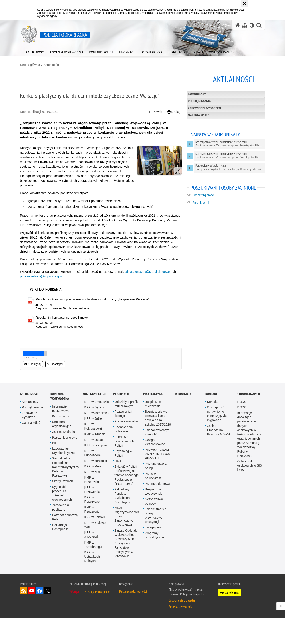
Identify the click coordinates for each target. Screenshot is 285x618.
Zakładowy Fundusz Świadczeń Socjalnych (122, 495)
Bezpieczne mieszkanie (153, 404)
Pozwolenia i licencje (123, 414)
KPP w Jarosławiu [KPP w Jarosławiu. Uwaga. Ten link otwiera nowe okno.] (96, 413)
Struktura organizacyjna (61, 424)
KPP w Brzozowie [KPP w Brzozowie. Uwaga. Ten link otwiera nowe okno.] (96, 402)
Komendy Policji (94, 394)
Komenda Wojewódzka (59, 396)
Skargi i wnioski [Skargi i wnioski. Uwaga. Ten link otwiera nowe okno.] (62, 481)
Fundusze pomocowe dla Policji (125, 441)
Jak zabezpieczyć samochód (157, 432)
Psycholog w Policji (123, 453)
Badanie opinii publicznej (124, 429)
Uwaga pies (153, 527)
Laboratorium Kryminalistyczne (63, 451)
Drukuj (173, 112)
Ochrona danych (248, 394)
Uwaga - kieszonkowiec (155, 442)
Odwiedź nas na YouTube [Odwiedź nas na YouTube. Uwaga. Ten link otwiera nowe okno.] (31, 590)
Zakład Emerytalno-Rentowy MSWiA (218, 430)
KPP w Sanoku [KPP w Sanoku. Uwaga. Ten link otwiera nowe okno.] (94, 517)
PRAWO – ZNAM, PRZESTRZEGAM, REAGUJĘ (158, 454)
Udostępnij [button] (32, 364)
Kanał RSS (23, 590)
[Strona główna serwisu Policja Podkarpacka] (237, 25)
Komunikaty (197, 94)
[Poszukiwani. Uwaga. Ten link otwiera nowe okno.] (228, 203)
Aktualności (51, 65)
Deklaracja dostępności (133, 591)
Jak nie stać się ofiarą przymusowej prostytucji (155, 515)
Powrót (155, 112)
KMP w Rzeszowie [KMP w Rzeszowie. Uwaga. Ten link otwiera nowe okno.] (92, 509)
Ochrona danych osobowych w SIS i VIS (249, 465)
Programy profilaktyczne (154, 535)
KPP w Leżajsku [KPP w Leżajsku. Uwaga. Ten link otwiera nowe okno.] (95, 445)
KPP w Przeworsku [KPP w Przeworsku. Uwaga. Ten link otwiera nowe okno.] (92, 490)
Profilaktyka (153, 394)
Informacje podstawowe (60, 408)
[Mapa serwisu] (244, 25)
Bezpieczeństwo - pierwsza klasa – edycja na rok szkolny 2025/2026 (158, 418)
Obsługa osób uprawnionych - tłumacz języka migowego (217, 414)
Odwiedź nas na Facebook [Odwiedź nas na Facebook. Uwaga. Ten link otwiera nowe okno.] (39, 590)
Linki (118, 461)
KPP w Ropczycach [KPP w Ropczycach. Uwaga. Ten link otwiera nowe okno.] (92, 499)
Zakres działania (63, 432)
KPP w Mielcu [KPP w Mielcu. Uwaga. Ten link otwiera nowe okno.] (94, 466)
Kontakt (211, 394)
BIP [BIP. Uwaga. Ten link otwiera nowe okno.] (54, 443)
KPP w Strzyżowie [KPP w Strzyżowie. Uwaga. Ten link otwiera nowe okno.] (92, 534)
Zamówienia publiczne (60, 507)
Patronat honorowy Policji (65, 517)
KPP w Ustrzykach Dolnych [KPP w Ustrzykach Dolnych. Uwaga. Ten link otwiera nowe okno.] (92, 557)
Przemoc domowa (157, 483)
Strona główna (30, 65)
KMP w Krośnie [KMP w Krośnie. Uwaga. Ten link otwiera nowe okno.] (95, 434)
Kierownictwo (61, 416)
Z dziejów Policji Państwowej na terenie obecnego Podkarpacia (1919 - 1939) (127, 475)
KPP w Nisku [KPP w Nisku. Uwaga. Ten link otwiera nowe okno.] (93, 472)
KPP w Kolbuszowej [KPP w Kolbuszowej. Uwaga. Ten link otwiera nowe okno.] (93, 426)
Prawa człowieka (126, 421)
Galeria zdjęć (198, 115)
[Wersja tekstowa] (252, 25)
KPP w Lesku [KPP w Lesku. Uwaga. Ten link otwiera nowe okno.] (93, 439)
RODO (242, 402)
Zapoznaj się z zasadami (183, 600)
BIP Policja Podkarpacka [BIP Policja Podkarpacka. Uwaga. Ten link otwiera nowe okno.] (96, 591)
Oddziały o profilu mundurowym (127, 404)
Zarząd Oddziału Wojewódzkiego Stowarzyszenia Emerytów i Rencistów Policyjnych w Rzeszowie (126, 543)
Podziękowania (199, 101)
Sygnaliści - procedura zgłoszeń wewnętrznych (62, 493)
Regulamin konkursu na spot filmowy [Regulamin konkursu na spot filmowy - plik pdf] (62, 317)
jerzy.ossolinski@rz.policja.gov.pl (42, 276)
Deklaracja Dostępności (60, 527)
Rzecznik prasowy (64, 437)
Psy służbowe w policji (156, 466)
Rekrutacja (183, 394)
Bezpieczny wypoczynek (153, 491)
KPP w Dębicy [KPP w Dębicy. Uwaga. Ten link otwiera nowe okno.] (94, 407)
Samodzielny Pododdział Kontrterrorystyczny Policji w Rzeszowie (65, 467)
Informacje (121, 394)
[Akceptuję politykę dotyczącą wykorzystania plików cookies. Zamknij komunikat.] (244, 3)
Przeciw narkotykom (153, 476)
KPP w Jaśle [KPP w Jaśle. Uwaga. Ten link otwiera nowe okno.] (93, 418)
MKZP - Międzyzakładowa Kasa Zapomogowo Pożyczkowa (127, 516)
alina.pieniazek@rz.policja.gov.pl (147, 271)
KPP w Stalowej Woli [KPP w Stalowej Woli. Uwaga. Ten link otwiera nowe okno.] (95, 525)
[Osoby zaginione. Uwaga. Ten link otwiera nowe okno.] (228, 195)
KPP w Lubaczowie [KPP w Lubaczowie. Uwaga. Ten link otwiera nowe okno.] (92, 453)
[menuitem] (35, 51)
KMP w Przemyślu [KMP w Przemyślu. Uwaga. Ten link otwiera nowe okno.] (91, 479)
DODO (242, 407)
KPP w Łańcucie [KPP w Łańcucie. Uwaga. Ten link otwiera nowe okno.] (95, 461)
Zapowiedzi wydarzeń (204, 108)
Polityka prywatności (181, 606)
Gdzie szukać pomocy (154, 501)
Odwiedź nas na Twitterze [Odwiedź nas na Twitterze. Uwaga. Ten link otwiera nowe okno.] (47, 590)
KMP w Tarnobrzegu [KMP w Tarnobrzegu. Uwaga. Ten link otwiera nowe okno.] (93, 545)
